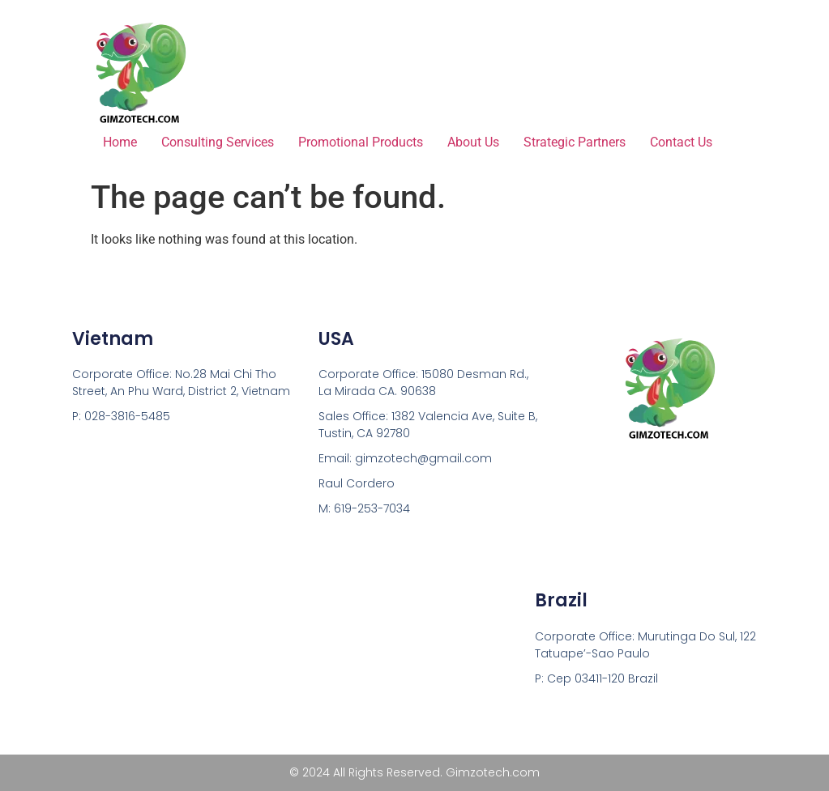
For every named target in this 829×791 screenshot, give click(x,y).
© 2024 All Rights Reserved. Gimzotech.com (414, 772)
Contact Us (681, 142)
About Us (473, 142)
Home (120, 142)
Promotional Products (360, 142)
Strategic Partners (574, 142)
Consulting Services (217, 142)
